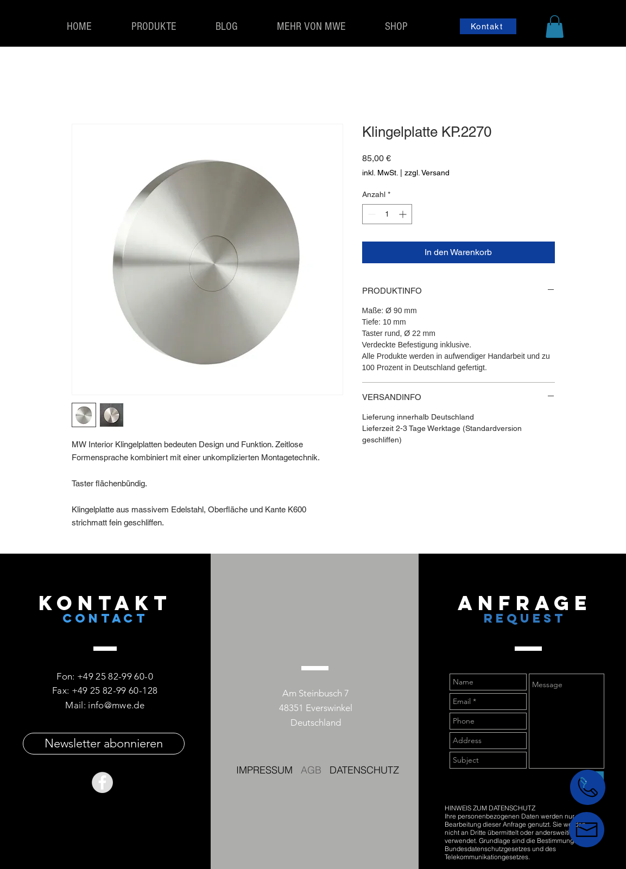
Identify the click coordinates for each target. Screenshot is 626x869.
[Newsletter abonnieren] (104, 743)
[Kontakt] (488, 26)
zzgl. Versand (427, 172)
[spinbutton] (387, 214)
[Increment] (403, 214)
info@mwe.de (116, 705)
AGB (311, 770)
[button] (554, 26)
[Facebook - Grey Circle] (102, 782)
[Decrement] (370, 214)
